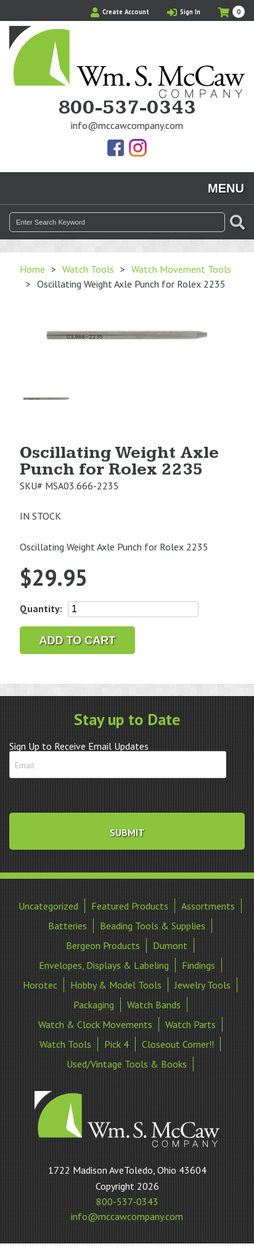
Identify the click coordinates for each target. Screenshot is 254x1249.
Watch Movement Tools (181, 269)
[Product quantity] (133, 609)
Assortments (208, 906)
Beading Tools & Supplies (152, 925)
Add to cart (77, 640)
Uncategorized (48, 906)
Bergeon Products (103, 945)
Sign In (183, 11)
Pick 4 (116, 1044)
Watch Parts (190, 1024)
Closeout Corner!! (178, 1044)
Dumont (170, 945)
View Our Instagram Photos (137, 148)
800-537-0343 (127, 108)
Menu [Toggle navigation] (226, 188)
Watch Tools (88, 269)
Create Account (120, 11)
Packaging (93, 1004)
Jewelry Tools (202, 985)
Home (32, 269)
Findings (198, 965)
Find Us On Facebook (116, 148)
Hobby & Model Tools (116, 985)
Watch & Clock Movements (95, 1024)
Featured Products (129, 906)
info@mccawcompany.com (127, 125)
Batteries (67, 925)
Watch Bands (154, 1004)
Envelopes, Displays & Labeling (104, 965)
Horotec (40, 985)
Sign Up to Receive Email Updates (79, 746)
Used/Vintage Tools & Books (127, 1064)
